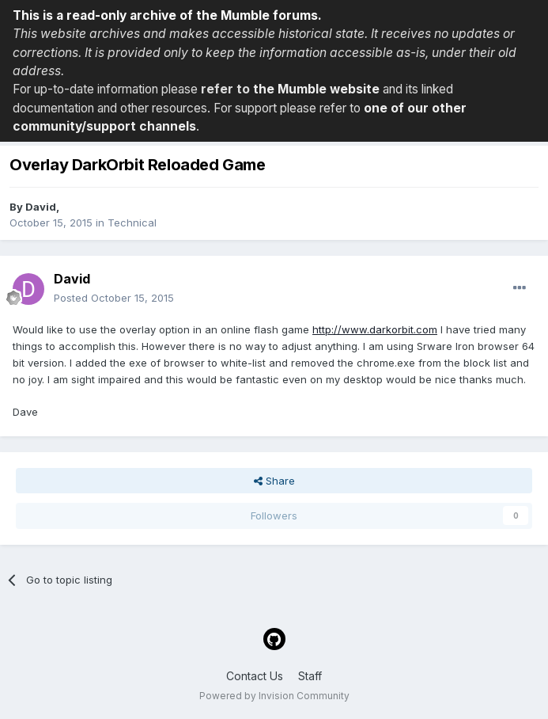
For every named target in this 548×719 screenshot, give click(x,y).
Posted (114, 297)
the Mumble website (316, 89)
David (40, 206)
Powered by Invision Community (274, 696)
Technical (132, 222)
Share (274, 481)
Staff (310, 676)
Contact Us (254, 676)
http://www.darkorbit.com (374, 329)
